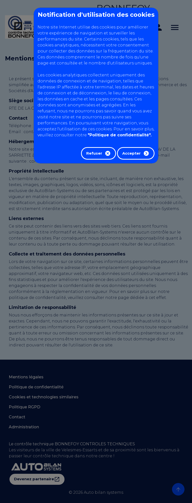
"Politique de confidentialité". (120, 135)
